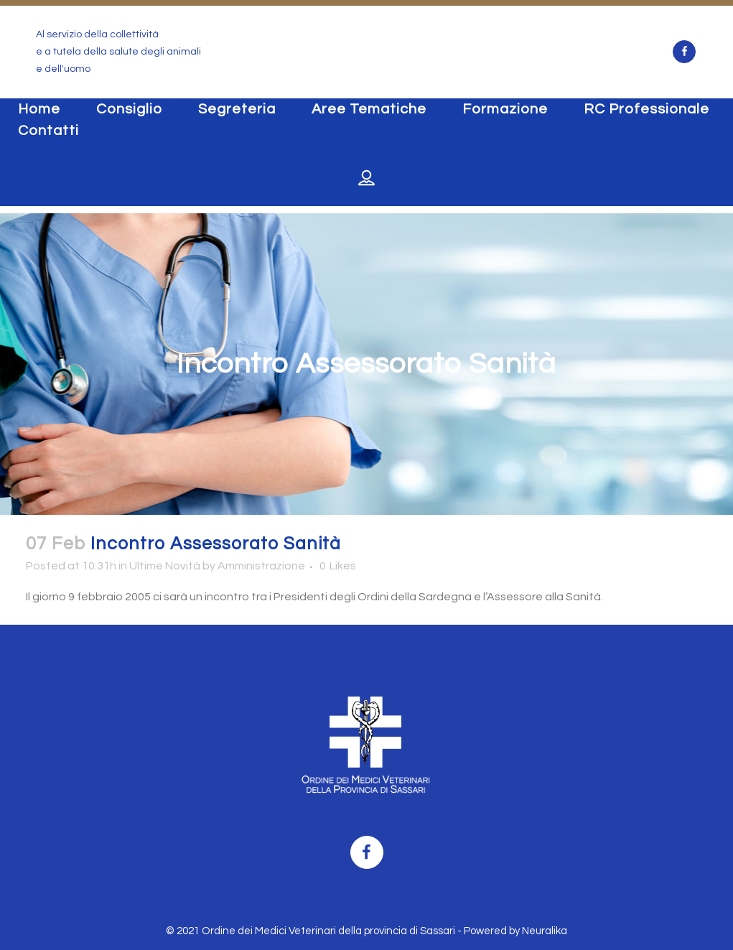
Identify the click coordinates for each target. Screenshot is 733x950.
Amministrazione (261, 566)
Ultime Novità (164, 566)
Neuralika (544, 931)
